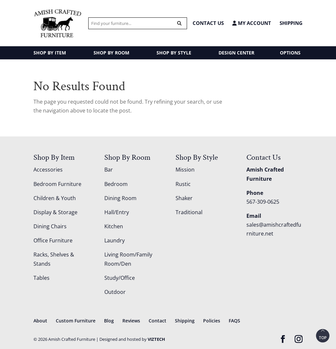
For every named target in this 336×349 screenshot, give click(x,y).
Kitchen (113, 226)
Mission (185, 169)
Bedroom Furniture (57, 184)
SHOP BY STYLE (174, 53)
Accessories (48, 169)
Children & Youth (54, 198)
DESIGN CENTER (236, 53)
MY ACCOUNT (251, 23)
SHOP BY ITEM (49, 53)
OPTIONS (290, 53)
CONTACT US (208, 23)
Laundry (114, 240)
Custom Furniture (75, 321)
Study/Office (119, 277)
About (40, 321)
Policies (211, 321)
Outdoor (115, 292)
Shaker (184, 198)
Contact (157, 321)
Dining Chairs (50, 226)
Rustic (183, 184)
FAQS (234, 321)
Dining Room (120, 198)
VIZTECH (156, 339)
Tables (41, 277)
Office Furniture (53, 240)
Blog (109, 321)
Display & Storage (55, 212)
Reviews (131, 321)
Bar (108, 169)
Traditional (189, 212)
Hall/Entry (116, 212)
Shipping (291, 23)
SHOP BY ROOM (111, 53)
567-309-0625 (262, 201)
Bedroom (116, 184)
